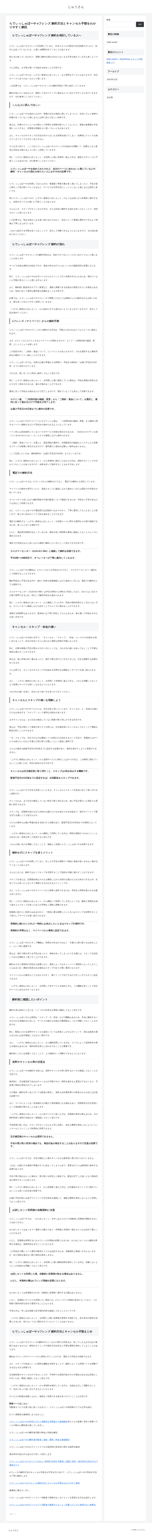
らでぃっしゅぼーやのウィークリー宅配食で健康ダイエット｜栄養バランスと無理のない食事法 (52, 1505)
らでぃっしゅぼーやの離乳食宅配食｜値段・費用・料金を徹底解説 (39, 1440)
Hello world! (112, 42)
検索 (108, 20)
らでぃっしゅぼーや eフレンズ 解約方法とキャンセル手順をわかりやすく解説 (44, 1483)
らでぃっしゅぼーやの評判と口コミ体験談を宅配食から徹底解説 (38, 1421)
